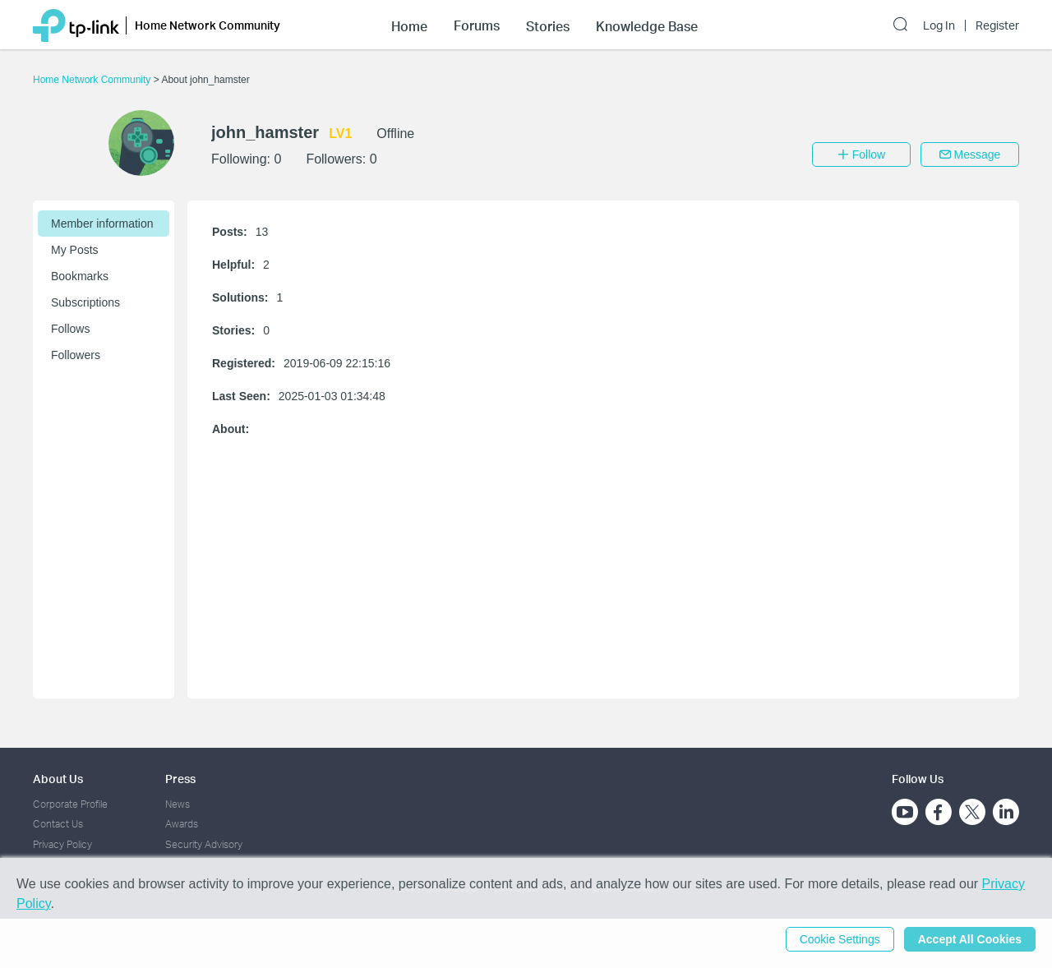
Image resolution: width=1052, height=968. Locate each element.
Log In (939, 25)
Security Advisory (203, 844)
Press (180, 779)
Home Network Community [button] (207, 25)
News (177, 804)
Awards (181, 824)
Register (997, 25)
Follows (70, 328)
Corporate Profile (70, 804)
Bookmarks (79, 276)
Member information (102, 223)
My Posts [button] (75, 249)
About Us (58, 779)
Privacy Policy (62, 844)
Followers (75, 355)
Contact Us (58, 824)
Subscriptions (85, 302)
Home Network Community (93, 79)
